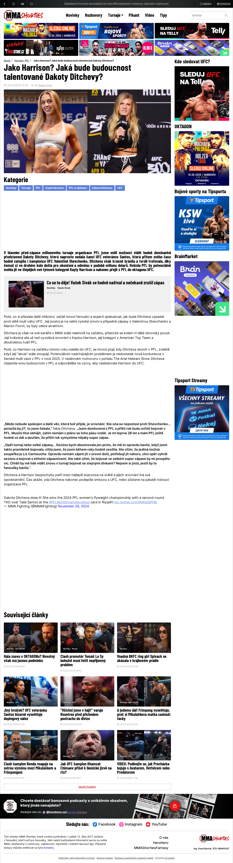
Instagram (130, 825)
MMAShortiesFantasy (151, 848)
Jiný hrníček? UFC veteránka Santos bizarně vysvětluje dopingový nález (25, 715)
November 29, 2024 (73, 506)
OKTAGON (20, 649)
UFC (120, 188)
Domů (7, 61)
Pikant (134, 15)
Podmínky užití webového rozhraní (77, 858)
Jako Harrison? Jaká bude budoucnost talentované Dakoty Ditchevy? (73, 61)
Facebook (104, 825)
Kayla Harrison (55, 188)
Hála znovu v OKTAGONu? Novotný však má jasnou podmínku (29, 659)
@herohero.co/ (65, 812)
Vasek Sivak (63, 288)
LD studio (170, 858)
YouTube (156, 825)
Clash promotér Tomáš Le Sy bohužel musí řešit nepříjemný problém (83, 661)
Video (149, 15)
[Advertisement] (87, 221)
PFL (27, 61)
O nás (163, 838)
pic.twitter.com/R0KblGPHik (135, 502)
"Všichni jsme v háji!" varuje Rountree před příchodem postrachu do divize (81, 715)
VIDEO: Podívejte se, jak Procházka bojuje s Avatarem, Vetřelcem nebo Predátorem (143, 768)
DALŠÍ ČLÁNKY (87, 787)
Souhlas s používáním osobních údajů (133, 858)
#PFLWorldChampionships (69, 502)
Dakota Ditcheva (102, 188)
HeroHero (160, 843)
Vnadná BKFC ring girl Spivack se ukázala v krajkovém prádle (141, 659)
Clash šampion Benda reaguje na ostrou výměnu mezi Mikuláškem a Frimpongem (30, 768)
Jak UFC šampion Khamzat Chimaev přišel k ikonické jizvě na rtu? (86, 768)
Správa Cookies (104, 858)
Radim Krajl (45, 85)
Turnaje (115, 15)
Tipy (163, 15)
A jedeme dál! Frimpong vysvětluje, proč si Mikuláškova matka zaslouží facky (143, 715)
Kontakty (49, 848)
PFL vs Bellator (78, 188)
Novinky (72, 15)
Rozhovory (93, 15)
